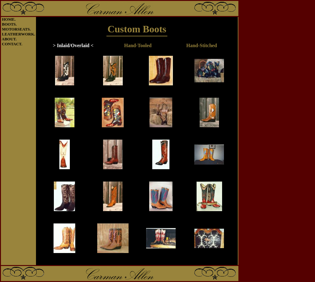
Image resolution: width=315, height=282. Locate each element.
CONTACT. (12, 44)
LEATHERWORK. (18, 34)
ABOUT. (9, 39)
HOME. (8, 19)
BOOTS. (9, 24)
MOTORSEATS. (16, 29)
